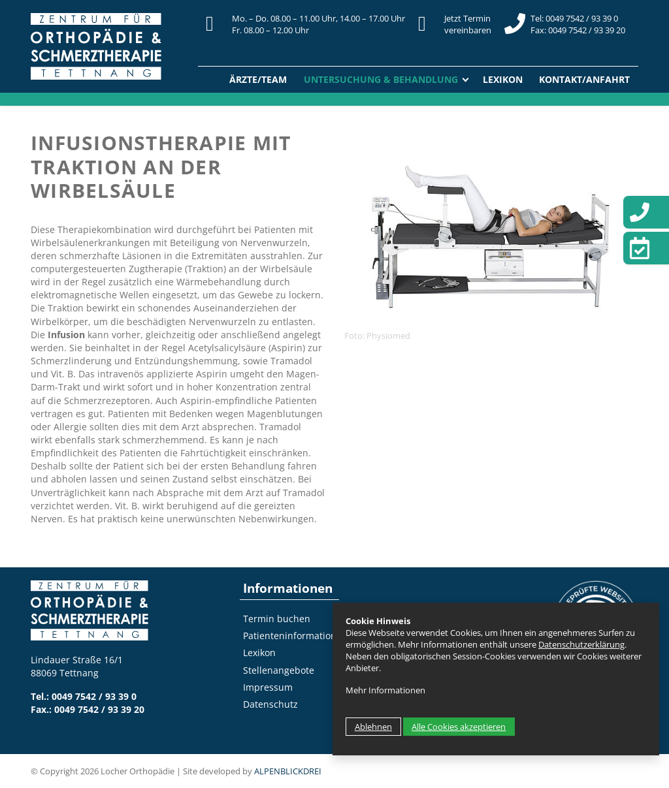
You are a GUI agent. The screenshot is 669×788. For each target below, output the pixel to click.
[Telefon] (646, 212)
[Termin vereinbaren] (646, 248)
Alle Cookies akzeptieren (459, 727)
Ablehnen (373, 727)
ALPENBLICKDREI (287, 771)
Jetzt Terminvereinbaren (467, 24)
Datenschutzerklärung (581, 644)
